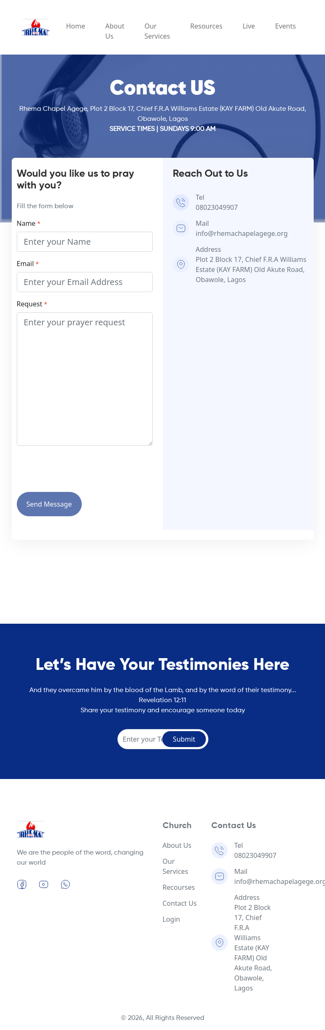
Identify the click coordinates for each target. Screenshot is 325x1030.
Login (171, 919)
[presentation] (80, 468)
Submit (184, 739)
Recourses (179, 887)
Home (76, 26)
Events (285, 26)
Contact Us (180, 903)
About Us (114, 31)
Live (248, 26)
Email (28, 263)
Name (29, 223)
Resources (206, 26)
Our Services (157, 31)
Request (32, 303)
